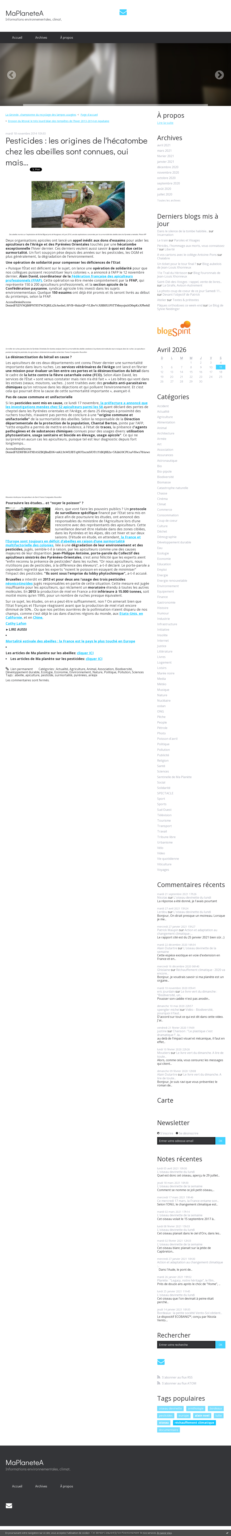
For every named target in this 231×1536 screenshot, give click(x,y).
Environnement (80, 672)
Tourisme (164, 820)
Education (164, 564)
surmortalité (63, 675)
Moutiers (163, 1053)
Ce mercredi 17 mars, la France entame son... (188, 1201)
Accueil (17, 37)
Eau (159, 548)
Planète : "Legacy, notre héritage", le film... (186, 1280)
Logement (164, 662)
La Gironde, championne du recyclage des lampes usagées (40, 114)
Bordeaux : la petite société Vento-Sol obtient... (189, 1313)
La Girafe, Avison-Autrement (182, 285)
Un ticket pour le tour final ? (176, 264)
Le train (162, 240)
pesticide (47, 675)
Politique (110, 672)
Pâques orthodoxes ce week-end (179, 305)
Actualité (62, 669)
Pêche (161, 717)
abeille (19, 675)
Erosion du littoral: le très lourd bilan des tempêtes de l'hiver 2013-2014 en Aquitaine (58, 121)
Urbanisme (165, 842)
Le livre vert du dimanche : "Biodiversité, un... (187, 993)
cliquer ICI (85, 653)
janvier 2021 (165, 162)
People (162, 722)
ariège (92, 675)
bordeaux (216, 1408)
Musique (163, 690)
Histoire (162, 608)
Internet (163, 640)
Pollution (124, 672)
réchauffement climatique (194, 1423)
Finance (162, 597)
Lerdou (162, 912)
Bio (159, 466)
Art (159, 444)
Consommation (168, 515)
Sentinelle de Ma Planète (174, 777)
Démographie (167, 537)
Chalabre (163, 258)
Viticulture (164, 864)
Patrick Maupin (167, 930)
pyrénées (80, 675)
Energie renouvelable (172, 580)
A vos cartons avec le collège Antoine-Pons (187, 255)
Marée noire (166, 673)
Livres (161, 657)
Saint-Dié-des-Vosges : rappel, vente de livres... (189, 282)
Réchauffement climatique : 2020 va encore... (191, 971)
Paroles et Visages (187, 240)
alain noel (202, 1415)
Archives (41, 37)
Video (161, 853)
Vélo (160, 848)
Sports (161, 804)
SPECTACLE (165, 793)
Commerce (164, 509)
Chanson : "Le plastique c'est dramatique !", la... (185, 1033)
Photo (161, 733)
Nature (97, 672)
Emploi (162, 569)
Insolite (162, 635)
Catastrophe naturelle (172, 488)
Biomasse (164, 482)
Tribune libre (166, 837)
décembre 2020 (167, 167)
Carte (165, 1100)
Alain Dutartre (167, 948)
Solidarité (163, 788)
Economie (61, 672)
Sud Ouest (164, 810)
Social (161, 782)
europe (184, 1415)
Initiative (163, 629)
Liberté (170, 249)
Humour (163, 613)
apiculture (32, 675)
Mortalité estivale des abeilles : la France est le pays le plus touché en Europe (70, 641)
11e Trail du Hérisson (172, 273)
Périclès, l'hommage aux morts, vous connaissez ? (190, 247)
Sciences (138, 672)
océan (161, 706)
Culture (162, 526)
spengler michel (168, 1010)
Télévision (164, 815)
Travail (162, 831)
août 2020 (164, 189)
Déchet (162, 531)
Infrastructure (167, 624)
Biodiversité (123, 669)
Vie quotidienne (168, 858)
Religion (163, 760)
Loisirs (161, 668)
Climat (161, 504)
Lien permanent (19, 669)
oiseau (164, 1423)
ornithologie (196, 1408)
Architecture (165, 433)
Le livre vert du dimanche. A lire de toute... (190, 1054)
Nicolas (162, 897)
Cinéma (162, 499)
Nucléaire (164, 700)
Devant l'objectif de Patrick (181, 294)
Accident (163, 406)
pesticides (166, 1415)
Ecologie (47, 672)
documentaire (168, 1430)
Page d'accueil (89, 114)
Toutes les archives (168, 200)
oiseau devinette (170, 1408)
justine (162, 1031)
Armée (161, 439)
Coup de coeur (167, 520)
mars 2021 (164, 150)
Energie (162, 575)
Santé (161, 766)
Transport (164, 826)
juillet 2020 (164, 194)
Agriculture (77, 669)
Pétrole (162, 728)
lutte (218, 1415)
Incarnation (165, 235)
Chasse (162, 493)
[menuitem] (17, 37)
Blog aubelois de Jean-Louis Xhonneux (189, 265)
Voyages (163, 870)
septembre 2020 (168, 183)
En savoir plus (164, 1533)
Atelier (161, 300)
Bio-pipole (164, 471)
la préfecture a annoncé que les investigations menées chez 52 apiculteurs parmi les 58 (77, 405)
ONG (160, 711)
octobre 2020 (166, 178)
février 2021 (165, 156)
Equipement (165, 591)
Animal (91, 669)
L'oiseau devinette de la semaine (186, 950)
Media (161, 679)
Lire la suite (165, 123)
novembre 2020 (168, 172)
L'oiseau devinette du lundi (192, 897)
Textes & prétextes (185, 300)
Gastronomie (166, 602)
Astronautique (167, 460)
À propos (66, 37)
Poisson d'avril (167, 739)
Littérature (164, 651)
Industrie (163, 619)
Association (106, 669)
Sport (161, 799)
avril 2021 (164, 145)
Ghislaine (163, 970)
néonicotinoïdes (19, 583)
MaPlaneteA (24, 13)
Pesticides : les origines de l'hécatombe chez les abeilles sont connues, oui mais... (76, 151)
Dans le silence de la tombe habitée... (182, 231)
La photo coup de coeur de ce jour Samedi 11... (189, 291)
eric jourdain (166, 991)
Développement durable (23, 672)
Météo (161, 684)
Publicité (163, 755)
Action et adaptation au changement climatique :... (187, 932)
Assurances (165, 455)
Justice (161, 646)
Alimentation (166, 422)
